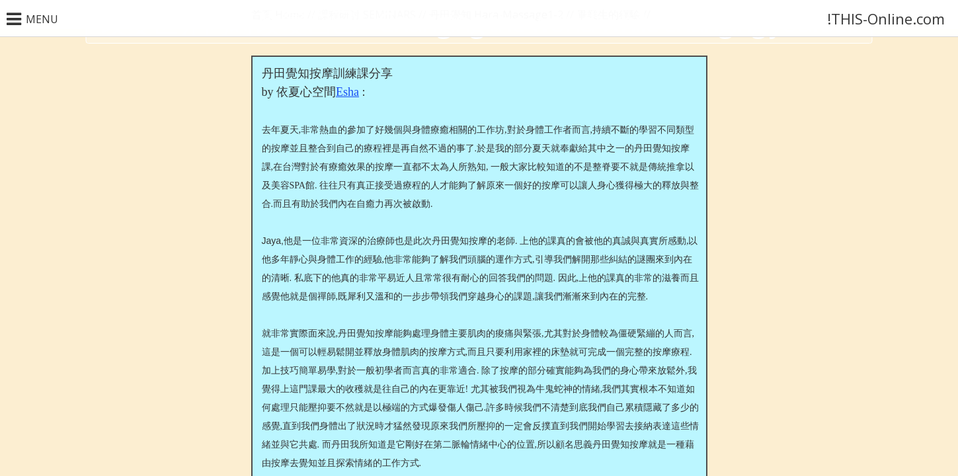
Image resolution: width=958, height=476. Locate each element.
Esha (347, 92)
